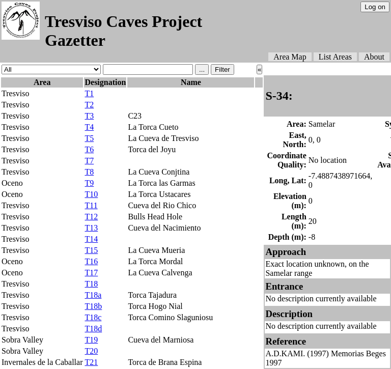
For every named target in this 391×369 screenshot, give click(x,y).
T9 (89, 183)
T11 (91, 205)
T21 (91, 362)
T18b (93, 306)
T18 (91, 283)
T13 (91, 227)
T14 (91, 239)
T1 (89, 93)
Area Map (289, 56)
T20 (91, 351)
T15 (91, 250)
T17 (91, 272)
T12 (91, 216)
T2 (89, 104)
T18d (93, 328)
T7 (89, 160)
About (374, 56)
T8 (89, 171)
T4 (89, 127)
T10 (91, 194)
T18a (93, 295)
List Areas (335, 56)
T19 (91, 339)
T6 (89, 149)
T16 (91, 261)
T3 (89, 115)
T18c (93, 317)
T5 (89, 138)
